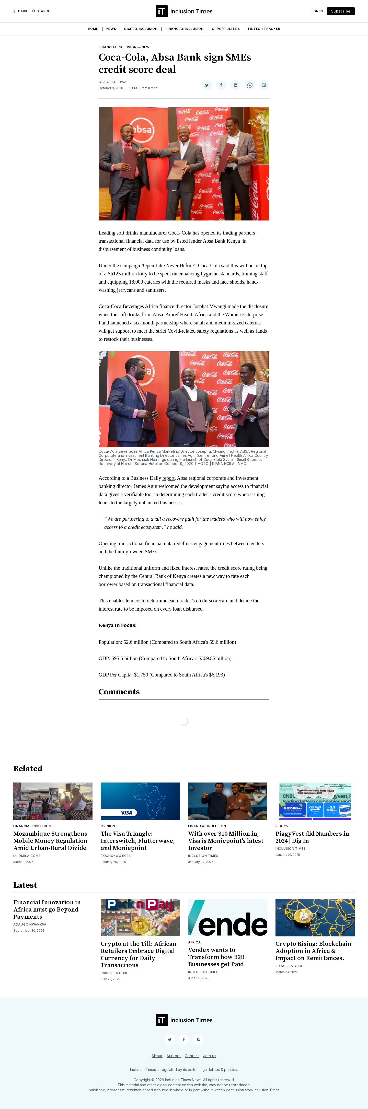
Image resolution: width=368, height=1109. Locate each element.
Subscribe (341, 11)
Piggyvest (285, 826)
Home (93, 29)
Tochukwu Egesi (116, 856)
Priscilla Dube (114, 973)
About (157, 1056)
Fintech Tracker (264, 29)
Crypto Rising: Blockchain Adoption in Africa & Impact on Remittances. (313, 951)
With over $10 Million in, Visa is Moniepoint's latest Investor (225, 841)
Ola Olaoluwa (112, 82)
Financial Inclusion (184, 29)
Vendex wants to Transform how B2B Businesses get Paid (216, 957)
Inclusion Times (203, 856)
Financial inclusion (117, 47)
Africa (194, 942)
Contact (192, 1056)
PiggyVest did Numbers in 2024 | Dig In (312, 837)
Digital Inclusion (140, 29)
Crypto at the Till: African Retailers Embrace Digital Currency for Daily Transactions (138, 954)
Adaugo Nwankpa (30, 924)
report (168, 478)
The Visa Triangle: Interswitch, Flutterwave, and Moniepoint (138, 841)
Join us (209, 1056)
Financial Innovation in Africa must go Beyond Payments (47, 910)
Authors (174, 1056)
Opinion (108, 826)
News (111, 29)
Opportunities (226, 29)
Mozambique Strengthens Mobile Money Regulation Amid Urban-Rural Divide (50, 841)
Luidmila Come (27, 856)
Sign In (316, 11)
